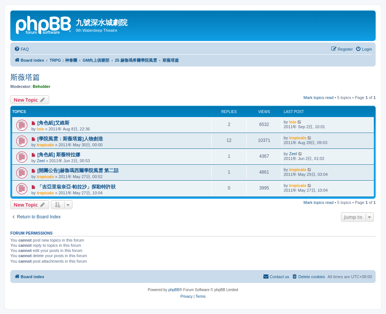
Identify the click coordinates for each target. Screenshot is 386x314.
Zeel (41, 160)
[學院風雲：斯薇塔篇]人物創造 (70, 138)
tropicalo (45, 145)
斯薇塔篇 (25, 77)
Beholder (42, 86)
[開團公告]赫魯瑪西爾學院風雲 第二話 (78, 170)
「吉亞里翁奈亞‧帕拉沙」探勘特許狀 (76, 187)
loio (40, 129)
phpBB (174, 290)
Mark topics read (319, 97)
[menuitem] (21, 49)
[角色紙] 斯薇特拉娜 (58, 154)
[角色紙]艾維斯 (53, 123)
